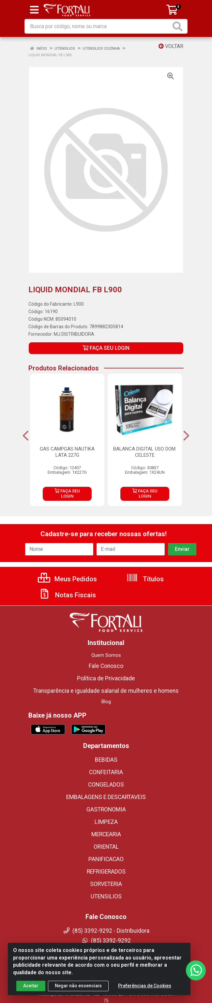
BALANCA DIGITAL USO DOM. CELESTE (144, 452)
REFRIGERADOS (106, 871)
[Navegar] (25, 436)
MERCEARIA (106, 834)
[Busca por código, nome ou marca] (98, 26)
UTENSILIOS (106, 896)
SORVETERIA (106, 884)
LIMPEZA (106, 822)
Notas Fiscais (67, 595)
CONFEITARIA (106, 772)
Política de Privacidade (106, 678)
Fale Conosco (106, 666)
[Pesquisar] (179, 26)
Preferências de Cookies (144, 985)
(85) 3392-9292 (106, 940)
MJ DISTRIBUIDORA (74, 334)
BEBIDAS (106, 759)
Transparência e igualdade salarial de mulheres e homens (106, 691)
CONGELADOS (106, 784)
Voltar (171, 46)
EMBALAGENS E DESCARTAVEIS (106, 797)
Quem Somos (106, 655)
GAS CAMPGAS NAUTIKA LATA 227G (67, 452)
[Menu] (34, 10)
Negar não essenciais (78, 985)
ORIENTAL (106, 846)
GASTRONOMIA (106, 809)
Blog (106, 702)
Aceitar (30, 985)
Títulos (145, 579)
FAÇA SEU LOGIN (106, 348)
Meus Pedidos (67, 579)
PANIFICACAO (106, 859)
